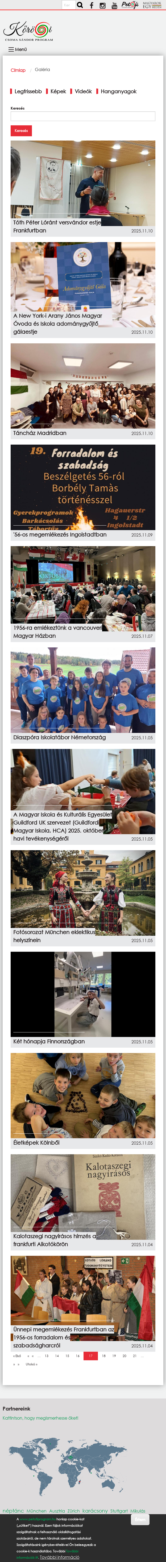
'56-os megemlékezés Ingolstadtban (59, 534)
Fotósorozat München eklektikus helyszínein (54, 936)
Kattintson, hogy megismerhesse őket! (40, 1418)
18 (105, 1355)
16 (79, 1355)
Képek (58, 91)
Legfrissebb (28, 91)
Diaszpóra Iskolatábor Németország (59, 737)
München (37, 1511)
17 (92, 1355)
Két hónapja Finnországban (49, 1041)
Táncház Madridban (39, 433)
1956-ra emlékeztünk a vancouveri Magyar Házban (57, 632)
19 (115, 1355)
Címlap (18, 70)
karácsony (95, 1510)
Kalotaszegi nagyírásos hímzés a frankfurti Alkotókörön (54, 1240)
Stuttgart (119, 1511)
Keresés (17, 108)
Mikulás (137, 1511)
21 (136, 1355)
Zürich (74, 1511)
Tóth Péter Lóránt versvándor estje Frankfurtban (57, 226)
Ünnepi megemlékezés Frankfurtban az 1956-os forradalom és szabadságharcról (63, 1337)
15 (68, 1355)
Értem (140, 1519)
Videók (83, 91)
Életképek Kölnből (36, 1143)
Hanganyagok (118, 91)
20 (126, 1355)
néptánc (13, 1510)
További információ (59, 1557)
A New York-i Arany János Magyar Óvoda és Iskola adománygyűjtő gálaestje (57, 324)
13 (48, 1355)
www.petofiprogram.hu (38, 1519)
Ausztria (57, 1511)
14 (58, 1355)
